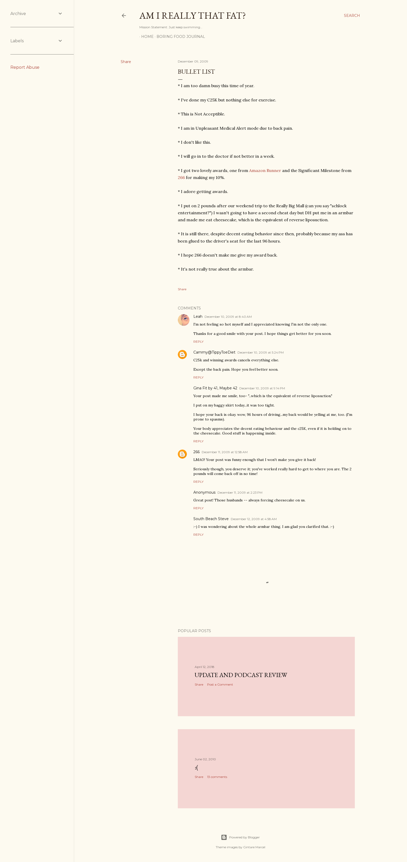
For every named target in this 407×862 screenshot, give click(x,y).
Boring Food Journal (179, 36)
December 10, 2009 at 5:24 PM (261, 352)
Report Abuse (24, 67)
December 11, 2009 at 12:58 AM (225, 452)
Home (145, 36)
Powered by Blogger (240, 837)
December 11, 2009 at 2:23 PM (240, 492)
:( (196, 767)
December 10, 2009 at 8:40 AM (228, 317)
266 (181, 177)
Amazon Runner (265, 170)
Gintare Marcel (254, 847)
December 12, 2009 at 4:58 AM (254, 519)
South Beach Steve (211, 518)
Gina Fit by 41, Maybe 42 (215, 388)
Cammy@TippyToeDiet (214, 352)
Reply (198, 341)
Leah (197, 316)
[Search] (352, 15)
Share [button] (126, 61)
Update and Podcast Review (241, 675)
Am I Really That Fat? (192, 15)
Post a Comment (220, 684)
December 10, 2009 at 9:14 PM (262, 388)
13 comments (217, 777)
